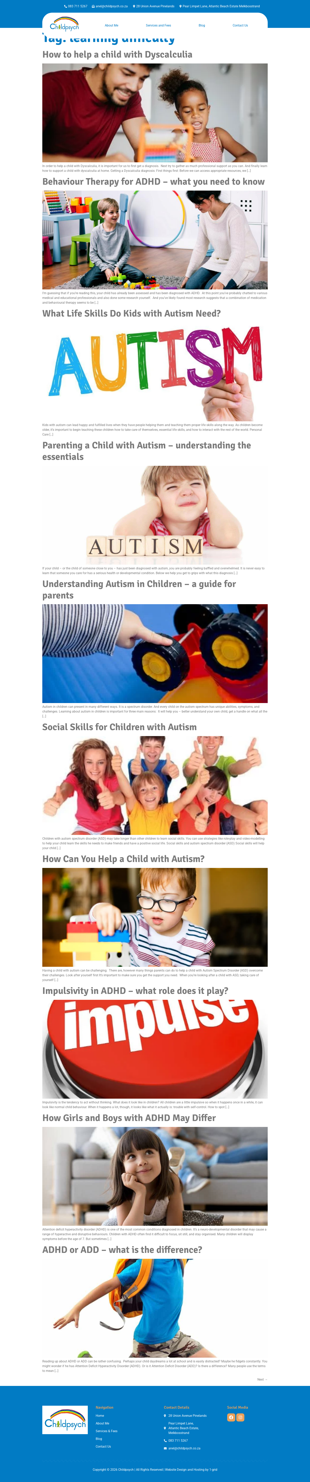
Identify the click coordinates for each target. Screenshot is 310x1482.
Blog (202, 25)
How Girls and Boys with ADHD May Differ (129, 1118)
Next (262, 1379)
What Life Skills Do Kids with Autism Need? (131, 313)
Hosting (199, 1470)
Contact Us (240, 25)
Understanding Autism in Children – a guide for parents (139, 589)
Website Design (176, 1470)
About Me (111, 25)
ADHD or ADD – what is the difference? (122, 1250)
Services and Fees (158, 25)
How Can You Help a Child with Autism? (123, 859)
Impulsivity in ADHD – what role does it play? (135, 991)
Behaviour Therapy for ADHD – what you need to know (153, 181)
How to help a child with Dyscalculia (117, 54)
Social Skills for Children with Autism (119, 727)
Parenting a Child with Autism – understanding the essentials (146, 451)
